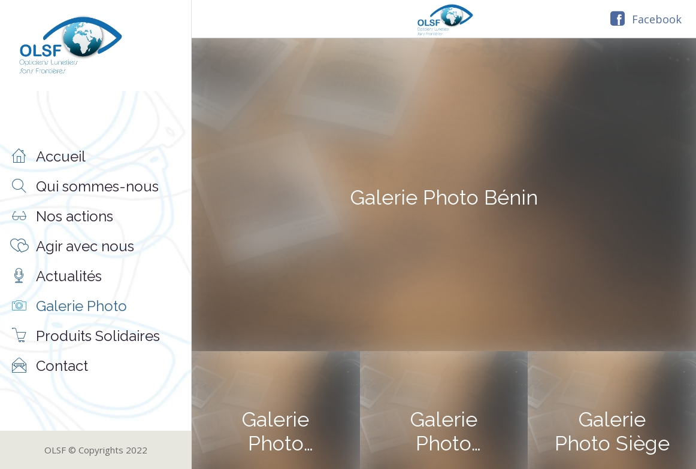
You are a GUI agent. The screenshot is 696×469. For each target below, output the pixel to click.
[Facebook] (646, 19)
